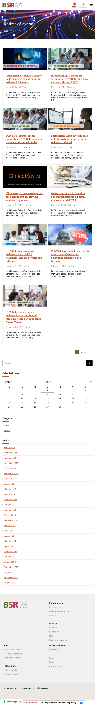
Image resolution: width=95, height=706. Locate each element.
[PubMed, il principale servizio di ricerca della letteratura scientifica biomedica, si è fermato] (70, 235)
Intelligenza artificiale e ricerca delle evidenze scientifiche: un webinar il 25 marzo (24, 79)
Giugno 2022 (10, 583)
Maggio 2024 (10, 541)
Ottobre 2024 (10, 515)
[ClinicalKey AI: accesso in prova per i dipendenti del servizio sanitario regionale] (25, 177)
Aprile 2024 (9, 546)
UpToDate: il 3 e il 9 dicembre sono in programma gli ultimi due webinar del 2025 (68, 197)
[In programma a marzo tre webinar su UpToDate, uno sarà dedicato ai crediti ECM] (70, 59)
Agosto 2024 (9, 525)
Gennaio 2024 (10, 557)
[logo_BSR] (15, 602)
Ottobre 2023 (10, 562)
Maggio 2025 (10, 489)
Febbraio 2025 (10, 499)
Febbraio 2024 (10, 551)
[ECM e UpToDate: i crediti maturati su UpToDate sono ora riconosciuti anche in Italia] (25, 119)
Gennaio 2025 (10, 505)
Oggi (90, 382)
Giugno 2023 (10, 572)
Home (6, 31)
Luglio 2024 (9, 531)
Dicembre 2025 (11, 458)
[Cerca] (89, 363)
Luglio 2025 (9, 479)
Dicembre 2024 (11, 510)
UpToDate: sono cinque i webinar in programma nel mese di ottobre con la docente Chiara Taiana (23, 317)
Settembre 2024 (11, 520)
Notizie (27, 147)
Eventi (24, 87)
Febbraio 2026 (10, 453)
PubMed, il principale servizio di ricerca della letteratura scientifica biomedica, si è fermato (70, 256)
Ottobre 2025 (10, 468)
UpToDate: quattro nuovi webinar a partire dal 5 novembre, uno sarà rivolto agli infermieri (24, 256)
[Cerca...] (44, 363)
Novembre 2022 (11, 577)
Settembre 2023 (11, 567)
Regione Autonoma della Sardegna (34, 688)
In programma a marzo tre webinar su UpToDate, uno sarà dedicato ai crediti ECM (69, 79)
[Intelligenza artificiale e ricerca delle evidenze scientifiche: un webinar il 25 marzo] (25, 59)
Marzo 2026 (9, 447)
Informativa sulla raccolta (24, 703)
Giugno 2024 (10, 536)
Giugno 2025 (10, 484)
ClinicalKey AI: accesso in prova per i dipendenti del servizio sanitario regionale (24, 197)
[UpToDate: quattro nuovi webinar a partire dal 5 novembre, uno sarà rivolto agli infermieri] (25, 235)
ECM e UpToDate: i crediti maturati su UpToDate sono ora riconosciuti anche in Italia (24, 139)
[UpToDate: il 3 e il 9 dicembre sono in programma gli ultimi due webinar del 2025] (70, 177)
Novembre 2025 (11, 463)
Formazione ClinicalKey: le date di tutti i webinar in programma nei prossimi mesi (69, 139)
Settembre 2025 (11, 473)
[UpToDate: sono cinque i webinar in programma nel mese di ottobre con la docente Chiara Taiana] (25, 296)
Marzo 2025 (9, 494)
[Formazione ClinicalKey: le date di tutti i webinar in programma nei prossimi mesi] (70, 119)
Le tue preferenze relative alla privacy (58, 703)
